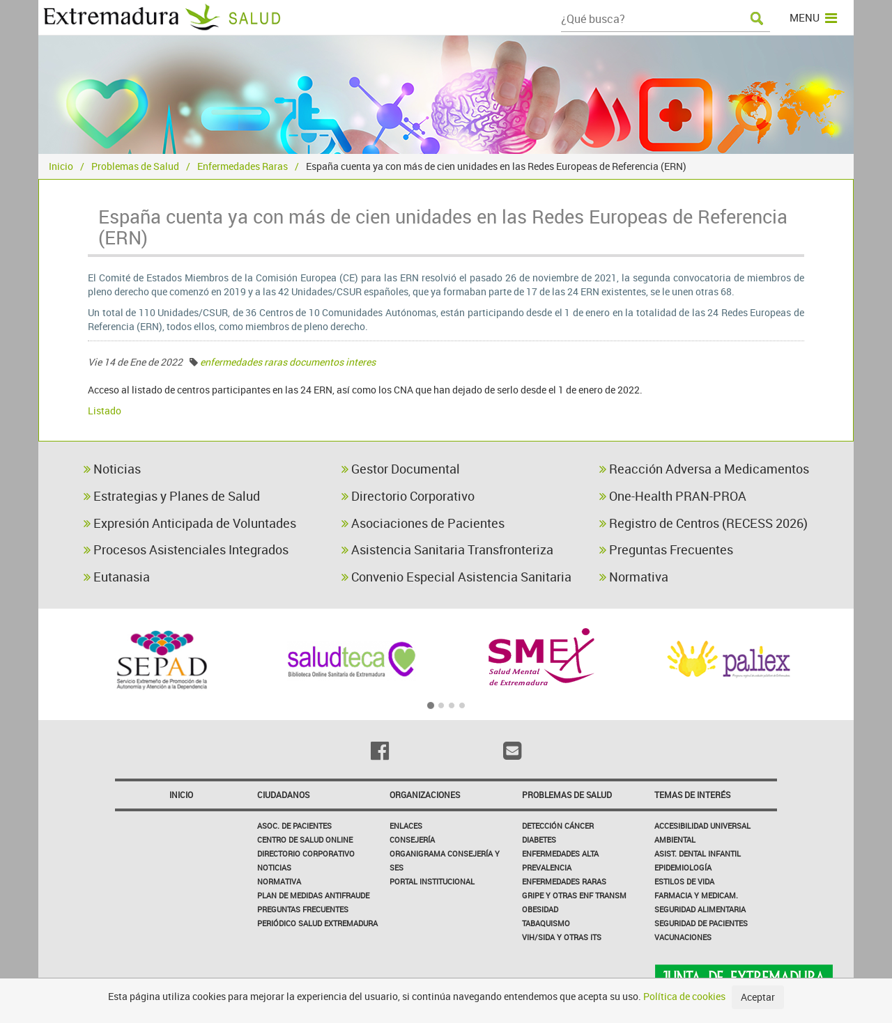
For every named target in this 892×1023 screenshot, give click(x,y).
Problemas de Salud (135, 166)
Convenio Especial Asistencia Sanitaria (456, 576)
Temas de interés (692, 794)
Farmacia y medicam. (696, 895)
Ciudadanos (283, 794)
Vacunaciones (683, 937)
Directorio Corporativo (408, 495)
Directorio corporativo (306, 853)
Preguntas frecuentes (302, 909)
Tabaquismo (546, 923)
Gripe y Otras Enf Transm (574, 895)
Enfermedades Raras (242, 166)
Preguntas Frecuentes (666, 549)
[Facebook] (380, 750)
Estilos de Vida (684, 881)
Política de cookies (684, 996)
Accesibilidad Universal (702, 825)
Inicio (61, 166)
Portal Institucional (432, 881)
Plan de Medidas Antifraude (313, 895)
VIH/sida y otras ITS (561, 937)
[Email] (512, 750)
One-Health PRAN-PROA (672, 495)
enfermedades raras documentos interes (288, 361)
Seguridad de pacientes (701, 923)
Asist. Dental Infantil (697, 853)
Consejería (412, 839)
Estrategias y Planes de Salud (172, 495)
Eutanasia (117, 576)
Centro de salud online (305, 839)
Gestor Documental (400, 468)
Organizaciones (425, 794)
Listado (104, 410)
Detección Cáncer (558, 825)
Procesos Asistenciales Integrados (186, 549)
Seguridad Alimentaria (700, 909)
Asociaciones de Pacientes (423, 523)
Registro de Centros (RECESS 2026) (703, 523)
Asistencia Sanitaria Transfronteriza (447, 549)
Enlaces (406, 825)
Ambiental (674, 839)
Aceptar (758, 997)
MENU (813, 17)
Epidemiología (683, 867)
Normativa (633, 576)
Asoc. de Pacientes (294, 825)
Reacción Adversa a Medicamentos (704, 468)
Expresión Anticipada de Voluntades (190, 523)
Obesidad (540, 909)
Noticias (112, 468)
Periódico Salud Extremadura (317, 923)
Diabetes (539, 839)
